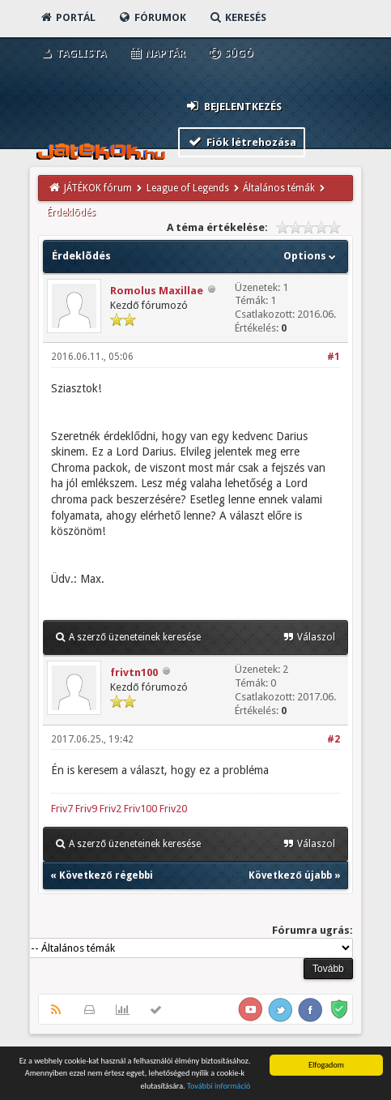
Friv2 (110, 809)
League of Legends (188, 188)
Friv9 (86, 809)
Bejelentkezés (233, 106)
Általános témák (279, 188)
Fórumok (151, 17)
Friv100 (140, 809)
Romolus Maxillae (156, 291)
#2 (333, 739)
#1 (333, 356)
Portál (67, 17)
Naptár (156, 53)
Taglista (72, 53)
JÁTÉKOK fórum (98, 188)
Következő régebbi (105, 875)
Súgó (230, 53)
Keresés (237, 17)
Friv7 (62, 809)
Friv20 (173, 809)
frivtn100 (134, 672)
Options (311, 256)
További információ (219, 1086)
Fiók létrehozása (241, 141)
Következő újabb (290, 875)
